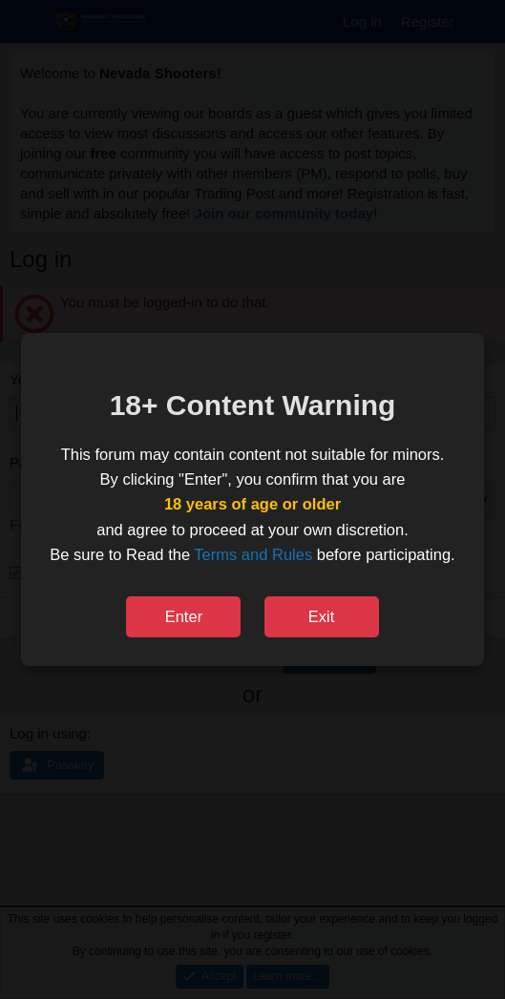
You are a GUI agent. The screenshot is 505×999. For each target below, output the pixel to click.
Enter (183, 616)
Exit (321, 616)
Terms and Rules (253, 554)
